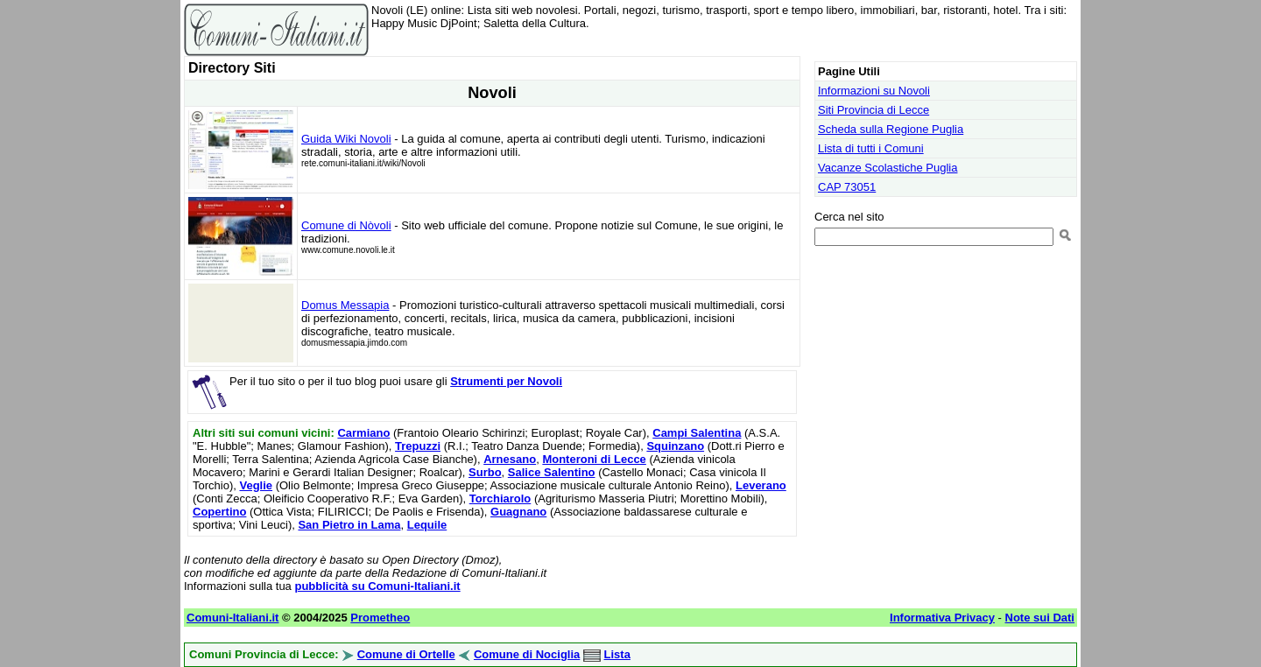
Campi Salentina (696, 432)
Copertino (219, 511)
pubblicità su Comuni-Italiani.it (377, 586)
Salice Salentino (551, 472)
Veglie (255, 485)
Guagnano (518, 511)
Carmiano (363, 432)
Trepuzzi (417, 446)
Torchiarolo (500, 498)
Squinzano (675, 446)
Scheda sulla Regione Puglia (890, 129)
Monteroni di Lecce (593, 459)
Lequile (427, 524)
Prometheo (380, 617)
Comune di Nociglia (527, 654)
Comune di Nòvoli (346, 225)
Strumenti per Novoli (506, 381)
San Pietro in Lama (349, 524)
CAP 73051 (847, 186)
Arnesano (509, 459)
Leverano (761, 485)
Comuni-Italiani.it (232, 617)
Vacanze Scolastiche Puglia (887, 167)
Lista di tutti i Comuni (871, 148)
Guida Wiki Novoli (346, 138)
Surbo (485, 472)
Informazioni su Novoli (874, 90)
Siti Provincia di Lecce (873, 109)
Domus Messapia (345, 305)
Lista (617, 654)
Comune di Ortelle (406, 654)
